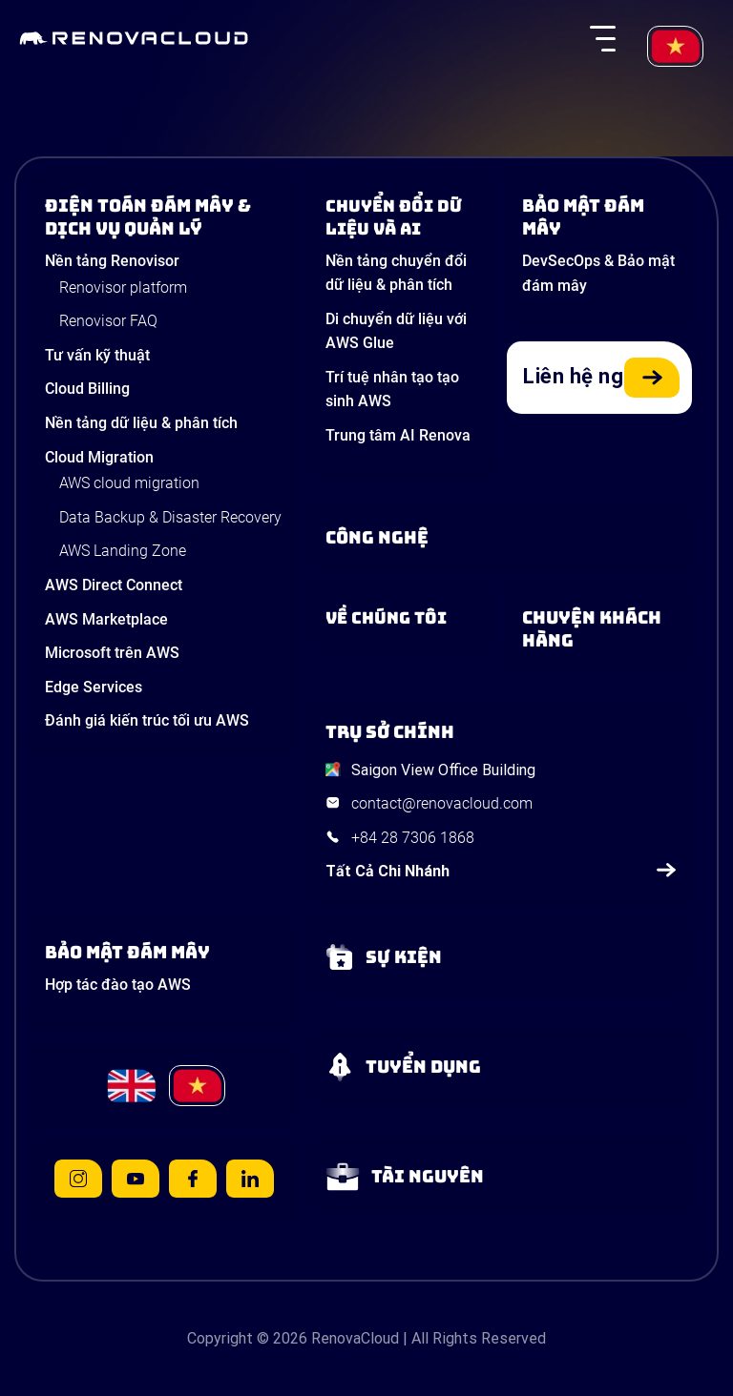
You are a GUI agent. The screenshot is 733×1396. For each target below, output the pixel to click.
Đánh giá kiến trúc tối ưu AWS (147, 720)
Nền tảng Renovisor (112, 261)
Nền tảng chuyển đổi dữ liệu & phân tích (396, 273)
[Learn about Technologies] (501, 537)
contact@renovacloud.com (442, 803)
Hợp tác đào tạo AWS (118, 984)
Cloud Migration (99, 457)
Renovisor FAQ (108, 321)
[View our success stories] (599, 629)
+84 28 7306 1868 (412, 838)
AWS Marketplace (106, 619)
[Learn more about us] (402, 617)
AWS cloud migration (129, 483)
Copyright (220, 1338)
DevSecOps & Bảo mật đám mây (598, 273)
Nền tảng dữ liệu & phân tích (141, 423)
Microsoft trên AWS (112, 653)
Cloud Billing (87, 389)
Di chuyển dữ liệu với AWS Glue (396, 331)
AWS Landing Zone (122, 551)
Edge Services (93, 687)
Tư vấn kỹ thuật (97, 355)
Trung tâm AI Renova (398, 435)
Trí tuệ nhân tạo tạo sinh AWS (392, 389)
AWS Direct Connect (113, 585)
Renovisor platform (123, 287)
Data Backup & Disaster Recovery (170, 517)
